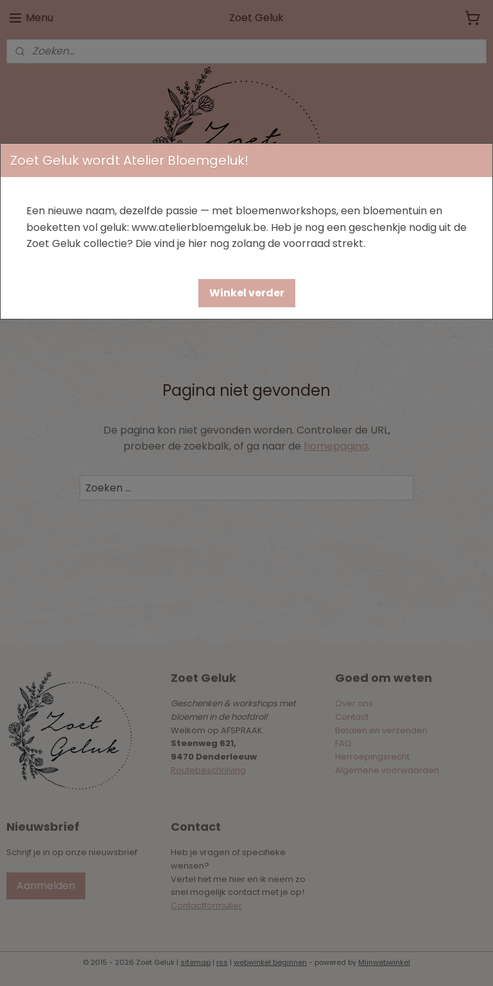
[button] (246, 293)
